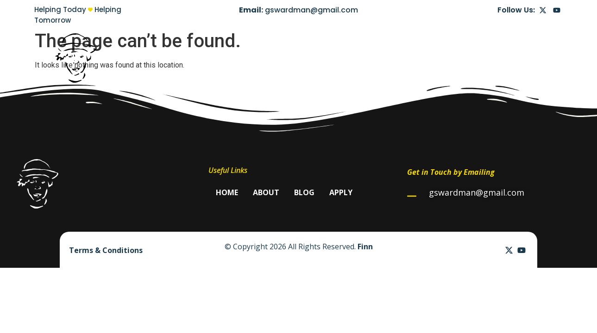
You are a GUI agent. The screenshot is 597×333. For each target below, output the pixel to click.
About (453, 58)
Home (417, 58)
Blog (487, 58)
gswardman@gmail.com (311, 10)
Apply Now (529, 58)
